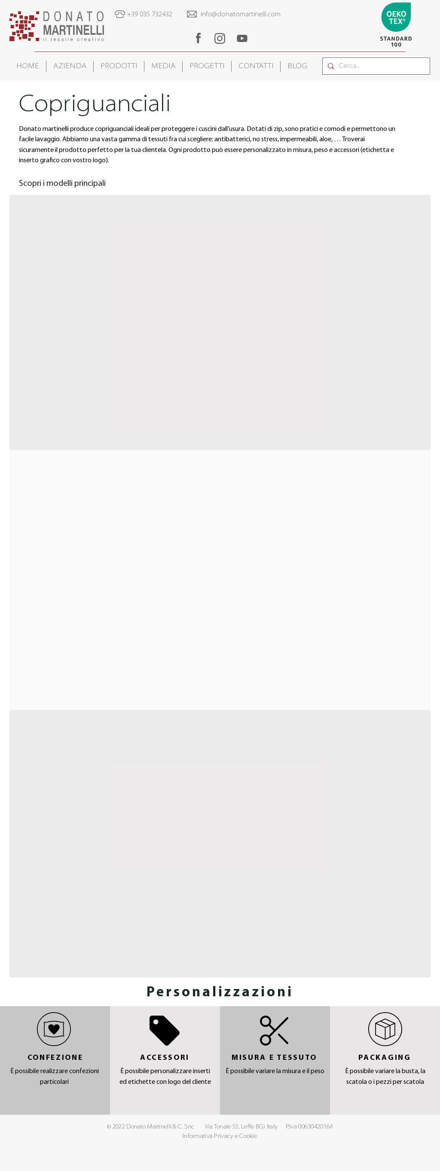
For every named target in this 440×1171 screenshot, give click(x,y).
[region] (198, 38)
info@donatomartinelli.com (241, 14)
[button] (69, 66)
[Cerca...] (375, 66)
